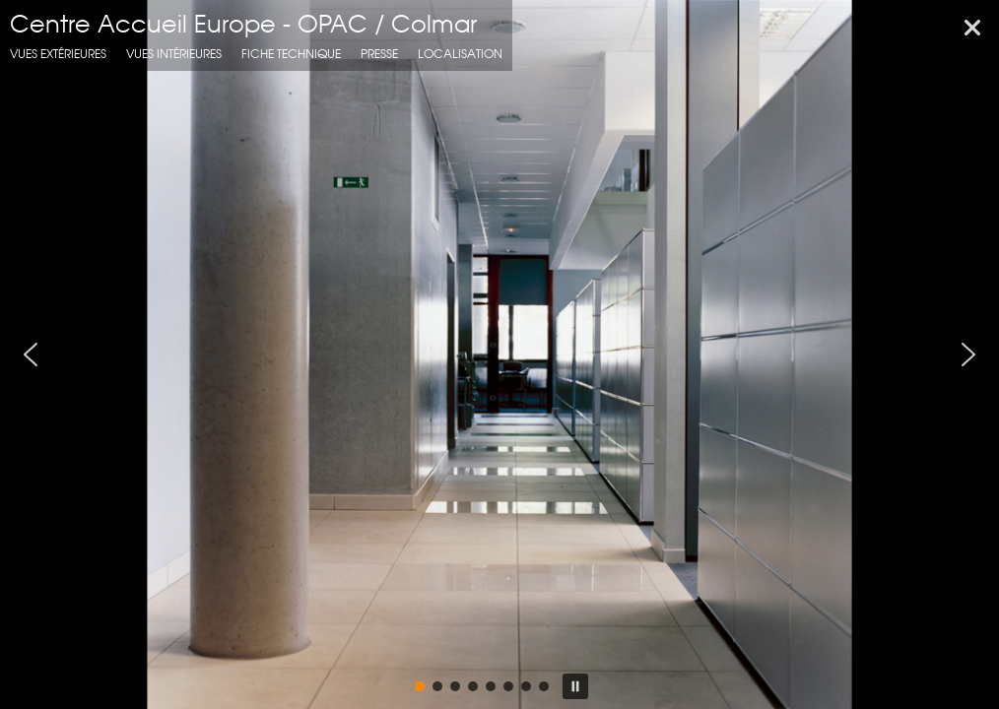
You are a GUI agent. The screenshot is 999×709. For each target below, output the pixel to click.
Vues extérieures (58, 53)
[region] (499, 354)
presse (379, 53)
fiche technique (291, 53)
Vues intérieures (174, 53)
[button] (30, 354)
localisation (460, 53)
